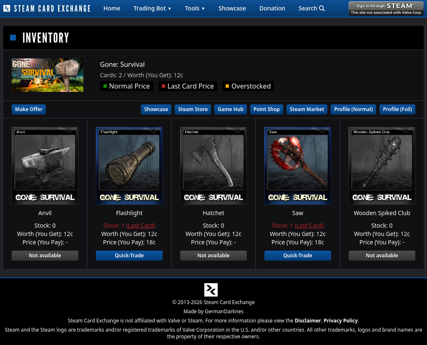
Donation (272, 8)
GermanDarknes (224, 311)
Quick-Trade (129, 255)
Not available (45, 255)
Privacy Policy (341, 320)
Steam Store (193, 109)
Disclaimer (308, 320)
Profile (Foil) (397, 109)
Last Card (140, 225)
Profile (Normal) (353, 109)
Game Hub (231, 109)
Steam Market (307, 109)
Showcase (232, 8)
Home (111, 8)
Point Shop (267, 109)
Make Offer (29, 109)
